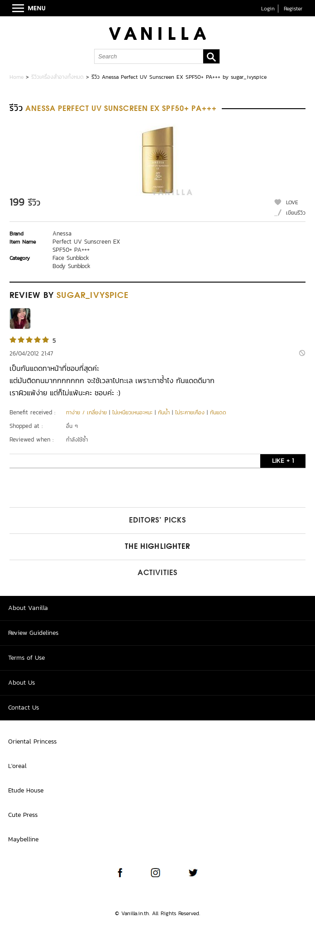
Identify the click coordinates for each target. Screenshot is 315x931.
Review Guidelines (33, 633)
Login (268, 9)
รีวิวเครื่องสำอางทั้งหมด (57, 77)
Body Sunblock (71, 266)
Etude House (25, 790)
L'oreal (17, 766)
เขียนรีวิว (295, 213)
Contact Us (23, 707)
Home (17, 77)
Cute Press (23, 815)
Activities (157, 573)
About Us (21, 682)
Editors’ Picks (157, 520)
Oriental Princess (32, 741)
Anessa (62, 233)
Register (293, 9)
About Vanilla (28, 608)
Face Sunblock (70, 258)
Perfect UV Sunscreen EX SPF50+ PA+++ (86, 245)
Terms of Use (26, 657)
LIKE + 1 (283, 461)
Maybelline (23, 839)
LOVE (292, 202)
